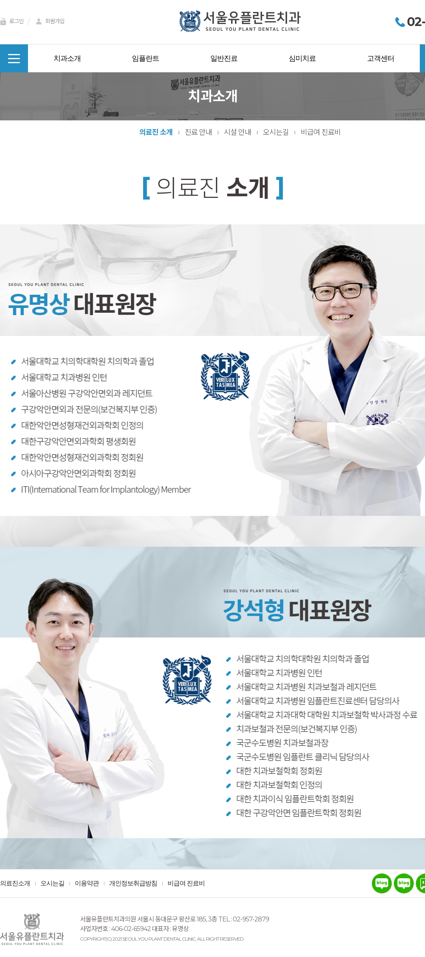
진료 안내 (198, 132)
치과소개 (67, 58)
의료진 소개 (156, 132)
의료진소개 (15, 883)
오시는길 (276, 132)
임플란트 (145, 58)
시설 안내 (237, 132)
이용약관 (87, 883)
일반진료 (223, 58)
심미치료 (302, 58)
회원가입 (48, 22)
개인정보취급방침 (133, 883)
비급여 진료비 (321, 132)
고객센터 (380, 58)
